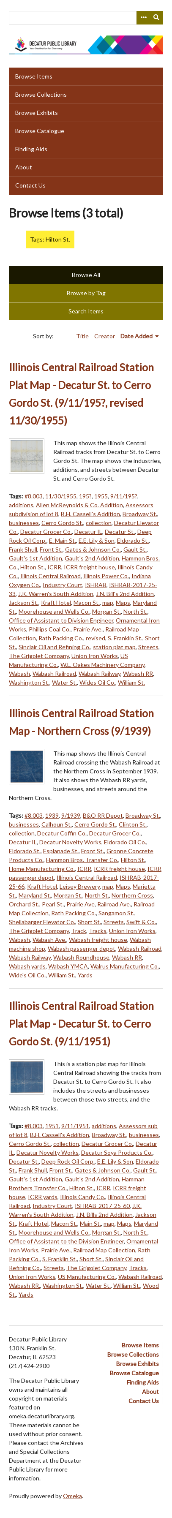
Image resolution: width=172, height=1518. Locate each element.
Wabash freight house (98, 939)
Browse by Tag (86, 293)
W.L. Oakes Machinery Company (102, 664)
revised (95, 638)
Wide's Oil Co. (27, 975)
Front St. (51, 549)
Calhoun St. (56, 824)
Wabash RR (138, 673)
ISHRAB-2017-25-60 (102, 1205)
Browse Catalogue (39, 130)
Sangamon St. (116, 913)
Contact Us (30, 185)
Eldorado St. (133, 540)
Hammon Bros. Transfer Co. (82, 859)
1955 (101, 496)
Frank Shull (23, 549)
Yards (85, 975)
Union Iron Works (94, 655)
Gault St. (135, 549)
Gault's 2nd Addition (92, 558)
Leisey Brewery (80, 886)
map (107, 602)
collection (99, 522)
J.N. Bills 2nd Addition (104, 1214)
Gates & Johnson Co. (93, 549)
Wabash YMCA (68, 966)
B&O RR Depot (103, 815)
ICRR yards (42, 1196)
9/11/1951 (75, 1125)
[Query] (86, 17)
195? (85, 496)
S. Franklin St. (125, 638)
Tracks (97, 930)
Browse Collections (41, 94)
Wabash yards (27, 966)
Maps (123, 602)
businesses (24, 522)
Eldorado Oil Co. (125, 842)
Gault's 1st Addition (35, 558)
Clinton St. (133, 824)
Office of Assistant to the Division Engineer (66, 1241)
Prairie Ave (80, 904)
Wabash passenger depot (81, 948)
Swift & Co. (141, 921)
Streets (148, 646)
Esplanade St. (61, 850)
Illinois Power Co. (106, 575)
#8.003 (34, 496)
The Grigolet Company (39, 655)
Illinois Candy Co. (82, 1196)
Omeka (72, 1495)
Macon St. (87, 602)
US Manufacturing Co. (87, 1276)
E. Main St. (62, 540)
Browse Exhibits (36, 112)
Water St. (64, 682)
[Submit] (157, 17)
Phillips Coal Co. (50, 629)
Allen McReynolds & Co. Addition (79, 505)
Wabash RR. (24, 1285)
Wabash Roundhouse (81, 957)
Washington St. (29, 682)
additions (21, 505)
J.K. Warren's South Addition (55, 593)
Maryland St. (35, 895)
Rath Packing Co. (60, 638)
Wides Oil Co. (97, 682)
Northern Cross (132, 895)
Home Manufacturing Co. (42, 868)
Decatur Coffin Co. (62, 833)
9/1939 (70, 815)
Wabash (19, 673)
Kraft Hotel (56, 602)
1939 (52, 815)
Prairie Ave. (88, 629)
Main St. (90, 1223)
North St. (135, 611)
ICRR (54, 567)
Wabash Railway (99, 673)
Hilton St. (32, 567)
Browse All (86, 274)
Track (78, 930)
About (23, 167)
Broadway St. (140, 513)
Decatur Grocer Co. (46, 531)
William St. (131, 682)
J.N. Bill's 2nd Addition (125, 593)
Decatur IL (88, 531)
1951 (52, 1125)
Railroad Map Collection (104, 1250)
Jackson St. (23, 602)
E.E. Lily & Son (97, 540)
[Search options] (143, 17)
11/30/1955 (60, 496)
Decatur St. (120, 531)
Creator (105, 336)
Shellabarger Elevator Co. (42, 921)
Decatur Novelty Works (70, 842)
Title (83, 336)
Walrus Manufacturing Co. (124, 966)
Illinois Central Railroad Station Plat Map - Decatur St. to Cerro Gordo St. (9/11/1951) (81, 1023)
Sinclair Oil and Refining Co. (54, 646)
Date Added (137, 336)
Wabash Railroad (54, 673)
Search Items (86, 311)
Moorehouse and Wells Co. (54, 611)
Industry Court (62, 584)
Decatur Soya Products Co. (117, 1152)
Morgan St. (106, 611)
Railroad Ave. (114, 904)
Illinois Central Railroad (50, 575)
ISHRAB (95, 584)
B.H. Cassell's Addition (90, 513)
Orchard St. (24, 904)
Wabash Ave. (49, 939)
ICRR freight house (89, 567)
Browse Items (33, 76)
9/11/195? (123, 496)
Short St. (89, 921)
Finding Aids (31, 148)
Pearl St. (53, 904)
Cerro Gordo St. (62, 522)
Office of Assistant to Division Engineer (61, 620)
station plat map (114, 646)
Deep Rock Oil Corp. (68, 1161)
